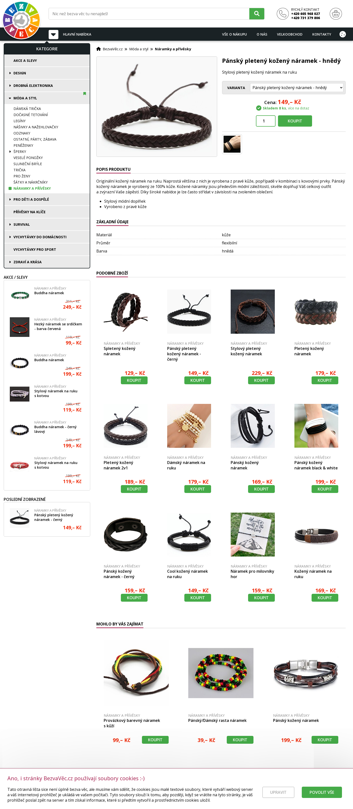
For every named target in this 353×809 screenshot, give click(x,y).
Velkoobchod (290, 34)
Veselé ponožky (28, 157)
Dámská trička (27, 108)
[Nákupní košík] (336, 14)
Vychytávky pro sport (34, 249)
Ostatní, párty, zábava (34, 139)
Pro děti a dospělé (31, 199)
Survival (21, 224)
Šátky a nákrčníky (30, 182)
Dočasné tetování (30, 114)
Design (19, 73)
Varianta (236, 87)
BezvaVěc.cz (113, 48)
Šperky (19, 151)
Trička (19, 170)
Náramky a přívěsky (32, 188)
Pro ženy (21, 176)
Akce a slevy (25, 60)
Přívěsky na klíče (29, 212)
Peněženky (23, 145)
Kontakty (321, 34)
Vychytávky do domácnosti (39, 237)
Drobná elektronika (33, 85)
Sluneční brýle (27, 163)
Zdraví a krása (27, 262)
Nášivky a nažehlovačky (35, 127)
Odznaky (21, 133)
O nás (262, 34)
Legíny (19, 121)
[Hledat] (256, 13)
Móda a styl (25, 98)
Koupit (295, 121)
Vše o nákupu (234, 34)
